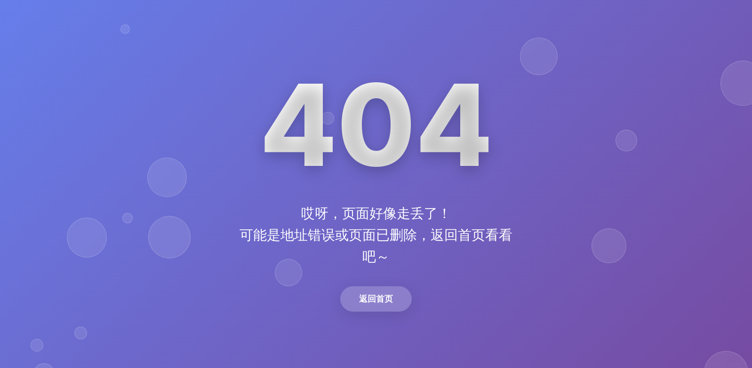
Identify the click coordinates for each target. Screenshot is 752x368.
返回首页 (376, 299)
